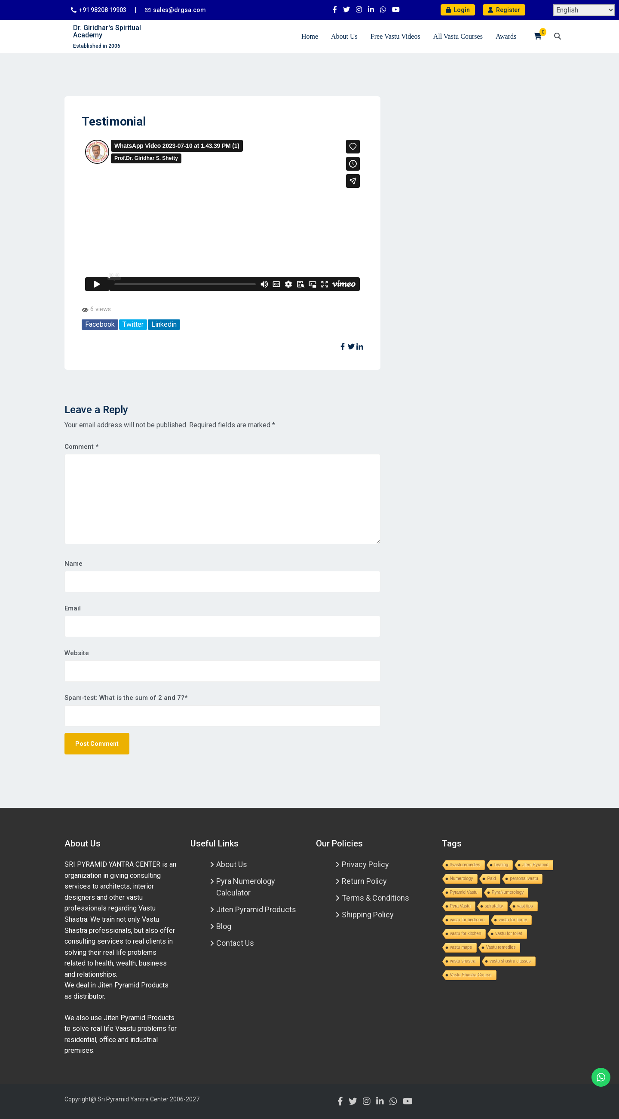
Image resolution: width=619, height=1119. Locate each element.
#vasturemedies (465, 864)
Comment (81, 447)
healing (501, 864)
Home (309, 36)
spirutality (494, 906)
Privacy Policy (365, 864)
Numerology (461, 878)
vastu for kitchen (465, 933)
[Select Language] (584, 10)
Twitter (133, 324)
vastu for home (513, 919)
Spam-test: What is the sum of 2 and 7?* (125, 698)
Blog (223, 926)
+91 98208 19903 (102, 9)
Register (504, 9)
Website (76, 653)
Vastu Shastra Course (471, 974)
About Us (344, 36)
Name (73, 563)
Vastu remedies (501, 947)
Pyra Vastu (460, 906)
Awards (506, 36)
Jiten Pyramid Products (256, 909)
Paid (491, 878)
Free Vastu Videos (395, 36)
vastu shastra (462, 961)
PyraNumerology (508, 892)
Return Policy (364, 881)
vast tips (525, 906)
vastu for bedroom (467, 919)
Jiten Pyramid (535, 864)
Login (458, 9)
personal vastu (524, 878)
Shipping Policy (368, 914)
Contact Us (235, 942)
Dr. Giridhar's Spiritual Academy (107, 32)
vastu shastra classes (510, 961)
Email (72, 608)
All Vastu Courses (458, 36)
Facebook (100, 324)
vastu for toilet (508, 933)
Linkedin (164, 324)
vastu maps (461, 947)
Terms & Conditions (375, 897)
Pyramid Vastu (464, 892)
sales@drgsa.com (179, 9)
